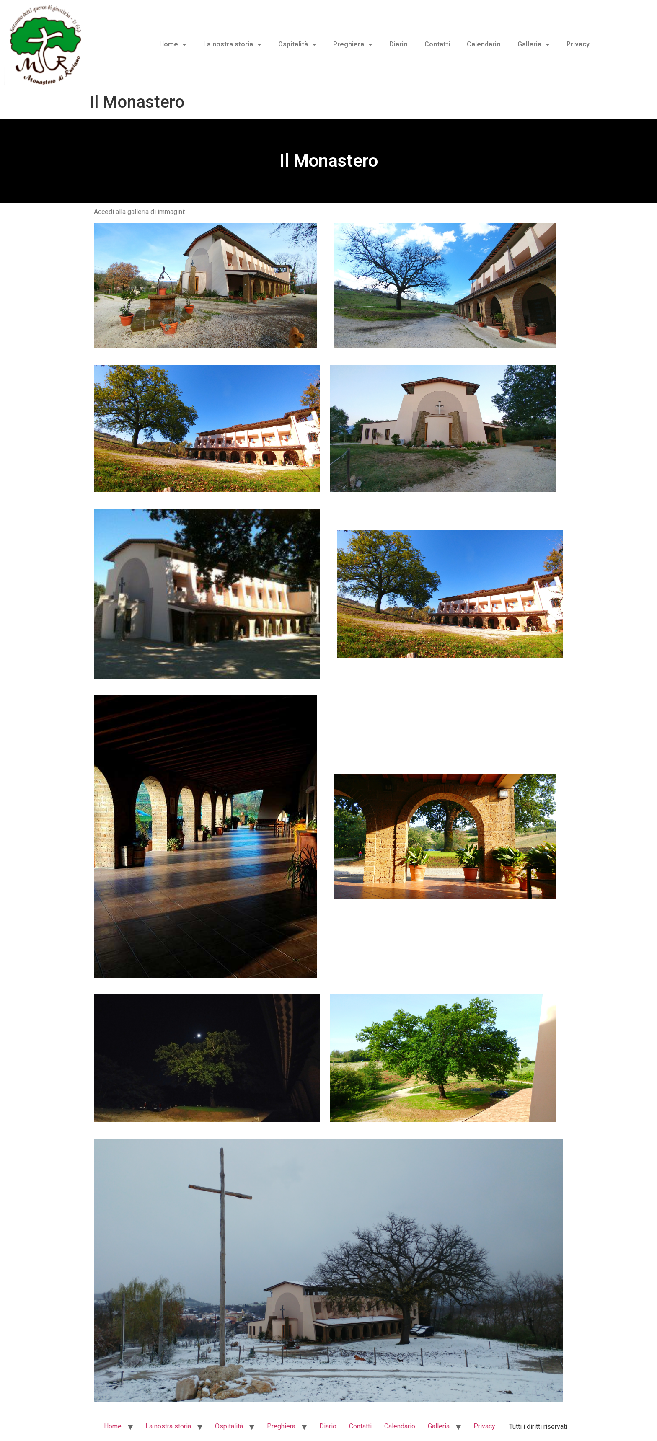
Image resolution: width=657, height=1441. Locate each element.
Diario (398, 44)
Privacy (578, 44)
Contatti (437, 44)
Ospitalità (297, 44)
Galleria (533, 44)
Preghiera (352, 44)
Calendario (484, 44)
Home (172, 44)
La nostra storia (232, 44)
